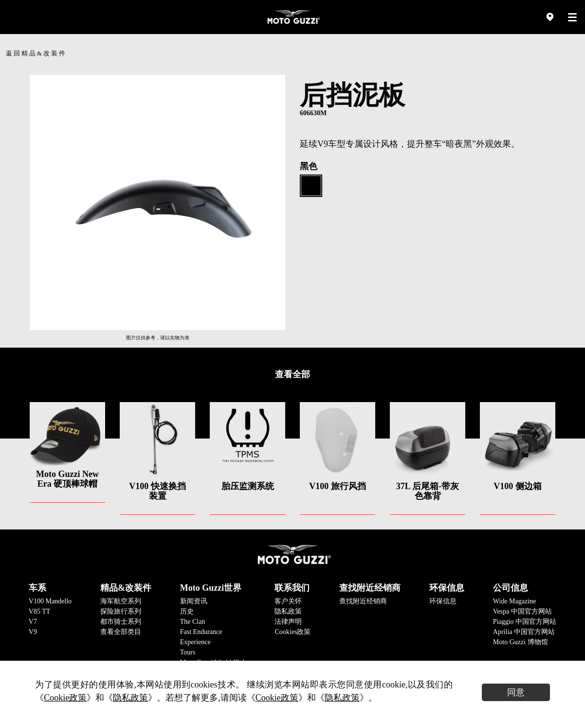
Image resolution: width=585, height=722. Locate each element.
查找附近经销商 (363, 601)
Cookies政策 (292, 631)
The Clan (192, 621)
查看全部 (292, 374)
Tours (188, 652)
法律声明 (288, 621)
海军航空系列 (120, 601)
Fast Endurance (201, 631)
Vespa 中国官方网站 (522, 611)
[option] (157, 202)
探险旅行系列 (120, 611)
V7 (33, 621)
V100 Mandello (50, 601)
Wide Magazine (514, 601)
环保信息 (443, 601)
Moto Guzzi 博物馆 (520, 642)
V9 (33, 631)
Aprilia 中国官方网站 (524, 631)
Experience (195, 642)
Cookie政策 (65, 698)
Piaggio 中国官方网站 (524, 621)
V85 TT (39, 611)
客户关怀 (288, 601)
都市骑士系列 (120, 621)
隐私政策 (288, 611)
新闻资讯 (193, 601)
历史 (187, 611)
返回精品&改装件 (36, 53)
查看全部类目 (120, 631)
